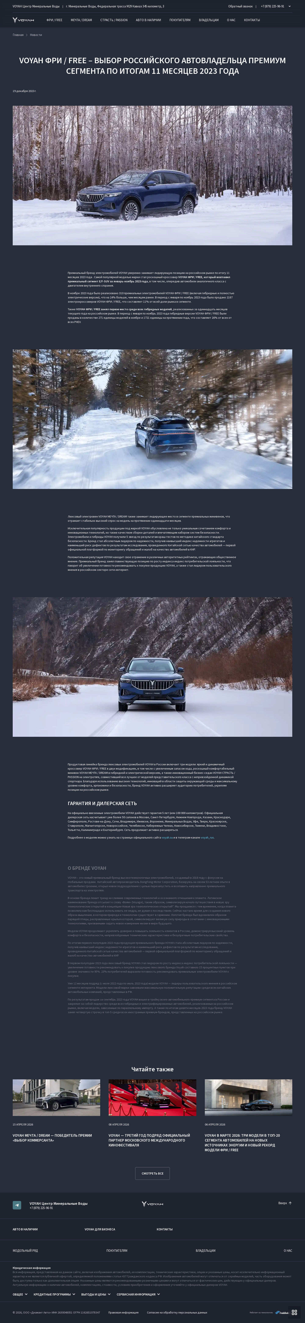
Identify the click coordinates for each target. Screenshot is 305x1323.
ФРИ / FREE (54, 20)
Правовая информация (123, 1312)
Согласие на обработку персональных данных (177, 1312)
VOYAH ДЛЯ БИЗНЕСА (100, 1229)
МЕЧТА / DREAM (81, 20)
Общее (18, 1294)
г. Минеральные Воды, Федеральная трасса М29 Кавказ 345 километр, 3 (115, 6)
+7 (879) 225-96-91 (41, 1208)
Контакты (252, 20)
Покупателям (179, 20)
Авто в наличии (148, 20)
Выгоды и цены (93, 1294)
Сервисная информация (136, 1294)
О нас (231, 20)
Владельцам (209, 20)
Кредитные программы (52, 1294)
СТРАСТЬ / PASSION (114, 20)
